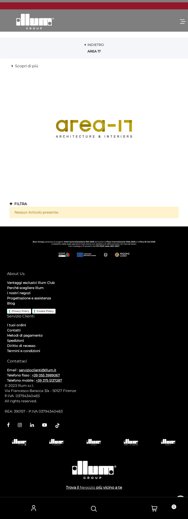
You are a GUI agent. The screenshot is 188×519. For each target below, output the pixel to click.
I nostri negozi (18, 293)
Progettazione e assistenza (29, 298)
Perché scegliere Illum (25, 288)
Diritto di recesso (21, 346)
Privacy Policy (20, 311)
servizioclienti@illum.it (37, 370)
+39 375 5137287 (49, 380)
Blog (11, 303)
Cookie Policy (45, 311)
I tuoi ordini (16, 325)
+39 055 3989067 (46, 375)
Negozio (87, 487)
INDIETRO (94, 45)
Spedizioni (15, 340)
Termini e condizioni (23, 351)
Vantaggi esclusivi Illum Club (31, 283)
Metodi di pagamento (25, 335)
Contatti (14, 330)
